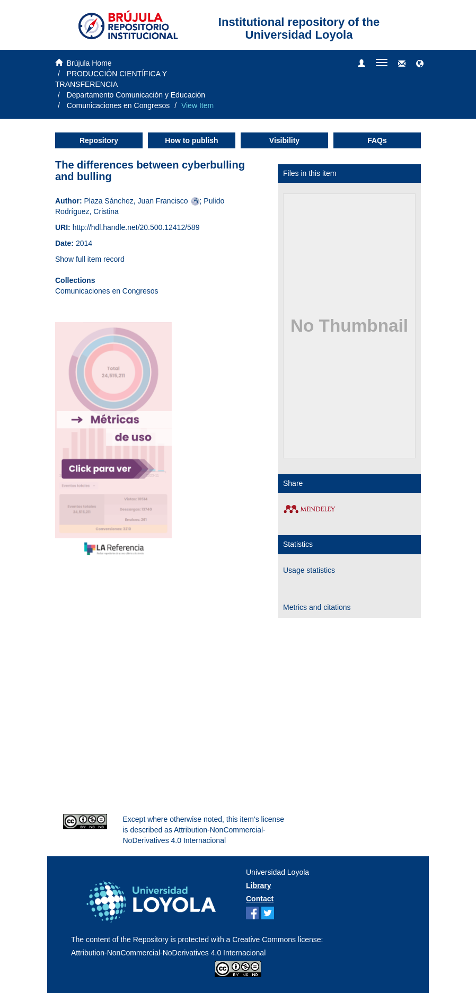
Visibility (284, 140)
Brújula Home (89, 63)
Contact (260, 898)
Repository (99, 140)
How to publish (191, 140)
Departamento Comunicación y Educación (136, 95)
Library (258, 885)
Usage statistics (309, 570)
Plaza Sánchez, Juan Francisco (136, 201)
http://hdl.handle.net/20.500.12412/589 (136, 227)
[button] (420, 64)
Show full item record (90, 259)
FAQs (377, 140)
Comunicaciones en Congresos (118, 105)
